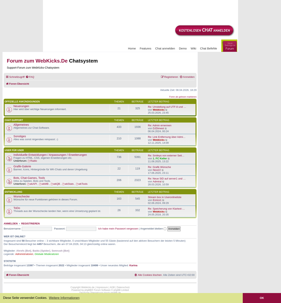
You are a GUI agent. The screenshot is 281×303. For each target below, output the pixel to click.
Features (145, 48)
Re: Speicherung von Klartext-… (166, 208)
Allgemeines (21, 124)
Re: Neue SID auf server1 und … (167, 178)
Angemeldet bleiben (153, 228)
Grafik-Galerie (22, 166)
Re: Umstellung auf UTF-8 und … (167, 106)
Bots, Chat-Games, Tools (29, 177)
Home (132, 48)
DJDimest (158, 128)
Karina (133, 265)
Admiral (157, 181)
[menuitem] (30, 77)
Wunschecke (21, 196)
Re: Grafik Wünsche (159, 167)
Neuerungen (21, 106)
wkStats (68, 183)
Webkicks (159, 109)
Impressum (102, 287)
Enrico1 (157, 200)
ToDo (16, 208)
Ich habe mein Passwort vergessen (118, 228)
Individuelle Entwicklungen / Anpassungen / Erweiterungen (50, 154)
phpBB (88, 290)
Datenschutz (123, 287)
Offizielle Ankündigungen (22, 101)
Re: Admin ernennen (159, 125)
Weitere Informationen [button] (64, 297)
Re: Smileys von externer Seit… (166, 155)
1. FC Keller (160, 158)
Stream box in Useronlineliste (164, 197)
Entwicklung (13, 192)
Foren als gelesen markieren (183, 97)
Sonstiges (19, 136)
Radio (32, 160)
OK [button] (262, 297)
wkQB (56, 183)
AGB (112, 287)
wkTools (82, 183)
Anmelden (11, 223)
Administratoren (24, 254)
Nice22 (157, 170)
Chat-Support (14, 120)
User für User (14, 150)
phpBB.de (115, 292)
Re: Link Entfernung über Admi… (167, 136)
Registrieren (30, 223)
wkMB (44, 183)
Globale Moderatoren (47, 254)
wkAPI (32, 183)
